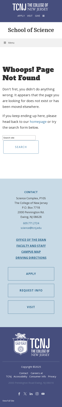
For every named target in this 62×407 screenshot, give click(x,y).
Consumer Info (37, 376)
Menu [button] (8, 42)
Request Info (31, 290)
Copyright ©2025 (31, 366)
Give (37, 15)
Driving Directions (31, 258)
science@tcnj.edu (31, 228)
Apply (21, 15)
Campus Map (31, 252)
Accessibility (20, 376)
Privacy (52, 376)
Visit (30, 15)
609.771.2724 (31, 223)
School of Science (31, 30)
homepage (38, 121)
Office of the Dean (31, 240)
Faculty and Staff (31, 246)
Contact (23, 373)
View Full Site (8, 400)
